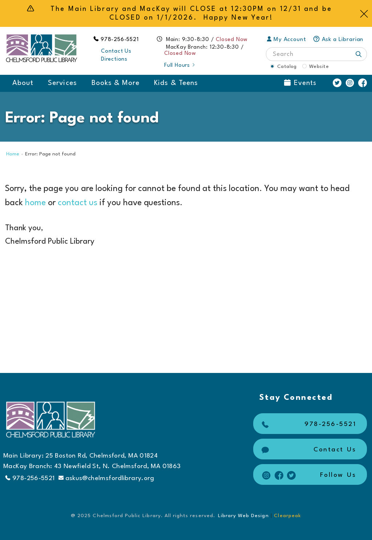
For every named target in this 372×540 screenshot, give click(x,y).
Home (12, 154)
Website (319, 66)
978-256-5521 (120, 39)
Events (300, 82)
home (35, 203)
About (22, 83)
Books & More (116, 83)
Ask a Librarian (338, 39)
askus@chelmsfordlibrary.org (106, 478)
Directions (114, 59)
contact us (77, 203)
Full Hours (180, 65)
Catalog (287, 66)
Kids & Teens (176, 83)
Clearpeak (287, 515)
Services (62, 83)
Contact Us (116, 51)
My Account (286, 39)
